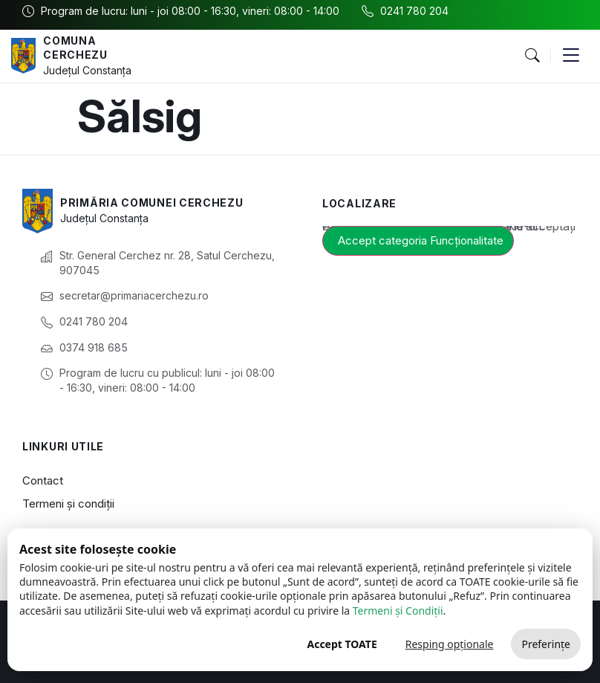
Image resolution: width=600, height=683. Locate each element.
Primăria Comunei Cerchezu (152, 202)
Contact (42, 480)
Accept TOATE (341, 644)
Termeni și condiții (68, 503)
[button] (531, 55)
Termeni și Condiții (398, 610)
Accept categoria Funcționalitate (420, 240)
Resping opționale (449, 644)
